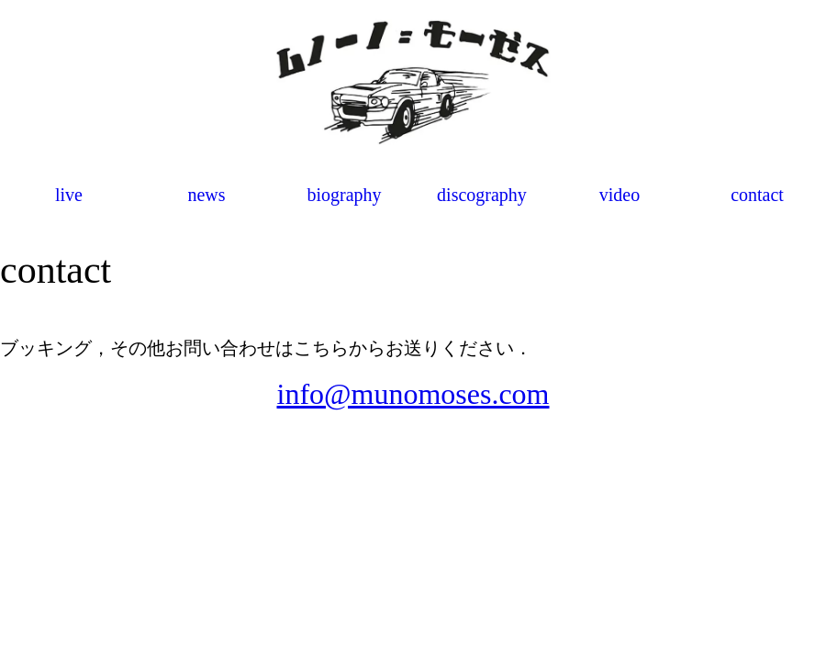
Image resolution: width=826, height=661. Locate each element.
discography (482, 195)
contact (757, 195)
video (619, 195)
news (206, 195)
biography (344, 195)
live (69, 195)
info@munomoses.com (413, 393)
